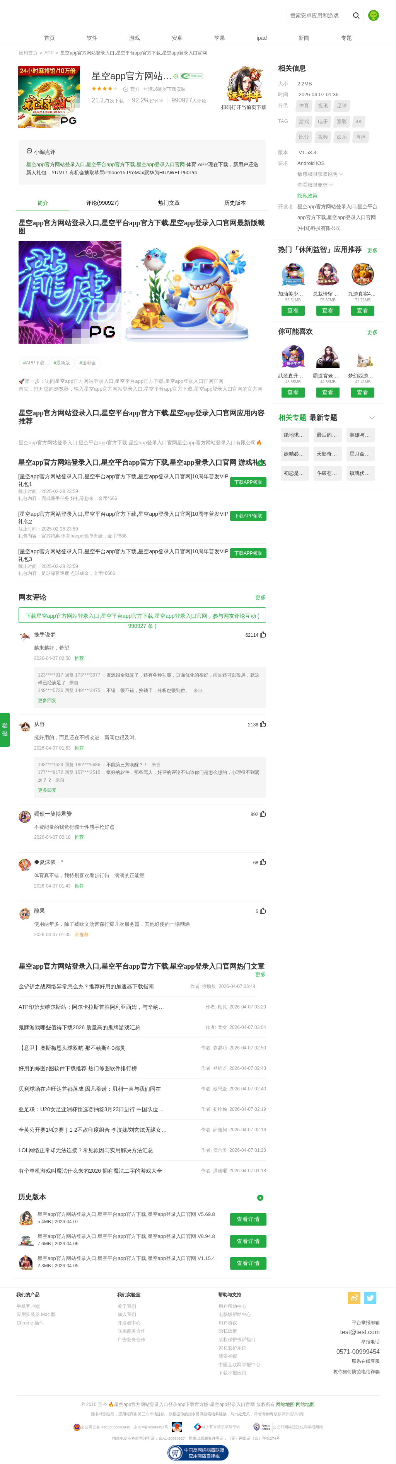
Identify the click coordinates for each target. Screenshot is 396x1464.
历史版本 (235, 203)
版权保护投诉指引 (237, 1339)
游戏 (304, 121)
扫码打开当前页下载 (243, 107)
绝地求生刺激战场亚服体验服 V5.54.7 (296, 435)
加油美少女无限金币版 (293, 294)
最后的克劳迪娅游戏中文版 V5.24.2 (329, 435)
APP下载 (33, 363)
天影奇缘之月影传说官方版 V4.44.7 (329, 454)
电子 (323, 121)
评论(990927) (102, 203)
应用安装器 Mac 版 (36, 1314)
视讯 (323, 106)
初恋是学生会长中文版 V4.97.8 (296, 473)
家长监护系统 (232, 1348)
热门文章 (169, 203)
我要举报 (227, 1356)
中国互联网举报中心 (239, 1364)
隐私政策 (307, 196)
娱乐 (342, 137)
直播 (361, 137)
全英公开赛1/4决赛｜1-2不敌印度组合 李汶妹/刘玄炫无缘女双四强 (93, 1130)
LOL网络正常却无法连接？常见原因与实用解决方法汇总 (86, 1150)
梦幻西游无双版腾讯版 (363, 376)
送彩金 (87, 363)
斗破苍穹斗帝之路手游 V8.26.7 (329, 473)
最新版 (62, 363)
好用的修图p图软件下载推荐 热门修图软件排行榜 (78, 1068)
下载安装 (176, 89)
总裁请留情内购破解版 (328, 294)
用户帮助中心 (232, 1306)
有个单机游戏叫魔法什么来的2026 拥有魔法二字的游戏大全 (90, 1171)
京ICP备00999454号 (151, 1427)
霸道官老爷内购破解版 (328, 376)
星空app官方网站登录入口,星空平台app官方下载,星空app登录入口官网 (132, 15)
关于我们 (127, 1306)
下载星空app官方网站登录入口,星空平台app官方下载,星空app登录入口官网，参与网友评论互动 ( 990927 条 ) (142, 618)
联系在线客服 (366, 1361)
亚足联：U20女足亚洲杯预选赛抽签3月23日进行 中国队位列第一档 (93, 1109)
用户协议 (227, 1323)
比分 (304, 137)
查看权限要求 (316, 185)
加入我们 (127, 1314)
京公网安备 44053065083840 (105, 1427)
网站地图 (285, 1404)
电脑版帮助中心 (234, 1314)
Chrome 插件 (30, 1323)
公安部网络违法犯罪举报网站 (298, 1427)
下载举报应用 (232, 1373)
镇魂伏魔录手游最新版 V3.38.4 (362, 473)
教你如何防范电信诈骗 (356, 1371)
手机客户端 (28, 1306)
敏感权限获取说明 (321, 174)
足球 (342, 106)
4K (359, 121)
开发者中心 (129, 1323)
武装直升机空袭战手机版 (293, 376)
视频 (323, 137)
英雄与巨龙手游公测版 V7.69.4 (362, 435)
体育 (304, 106)
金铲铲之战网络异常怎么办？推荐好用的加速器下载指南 (86, 986)
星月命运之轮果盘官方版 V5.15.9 (362, 454)
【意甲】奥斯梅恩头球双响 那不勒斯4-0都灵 (72, 1048)
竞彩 (342, 121)
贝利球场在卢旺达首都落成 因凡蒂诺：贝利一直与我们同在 (90, 1089)
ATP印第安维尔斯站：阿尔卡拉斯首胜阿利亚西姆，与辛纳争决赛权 (93, 1007)
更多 (260, 597)
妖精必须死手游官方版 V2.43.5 (296, 454)
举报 (5, 729)
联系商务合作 (131, 1331)
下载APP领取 (248, 482)
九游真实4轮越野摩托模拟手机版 (363, 294)
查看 (293, 310)
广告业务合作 (131, 1339)
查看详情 (248, 1219)
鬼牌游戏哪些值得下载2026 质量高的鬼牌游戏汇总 (79, 1027)
